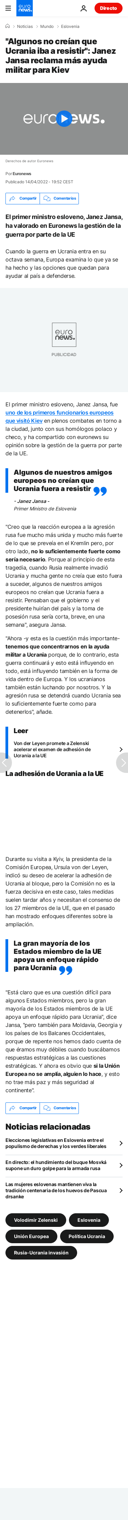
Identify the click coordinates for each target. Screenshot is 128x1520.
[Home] (7, 26)
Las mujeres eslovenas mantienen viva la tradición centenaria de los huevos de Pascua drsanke (56, 1190)
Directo (108, 8)
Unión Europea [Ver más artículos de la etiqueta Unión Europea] (31, 1236)
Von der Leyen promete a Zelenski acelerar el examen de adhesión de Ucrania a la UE (52, 749)
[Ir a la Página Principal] (24, 8)
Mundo (47, 26)
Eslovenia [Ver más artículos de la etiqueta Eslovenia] (88, 1219)
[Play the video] (64, 119)
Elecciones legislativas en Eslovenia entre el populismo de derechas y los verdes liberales (55, 1143)
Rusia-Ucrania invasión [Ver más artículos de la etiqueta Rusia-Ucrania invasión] (41, 1252)
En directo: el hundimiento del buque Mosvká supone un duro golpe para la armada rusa (55, 1165)
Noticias (25, 26)
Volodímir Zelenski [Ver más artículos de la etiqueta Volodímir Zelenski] (36, 1219)
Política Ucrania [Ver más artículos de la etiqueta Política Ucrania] (87, 1236)
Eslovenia (70, 26)
